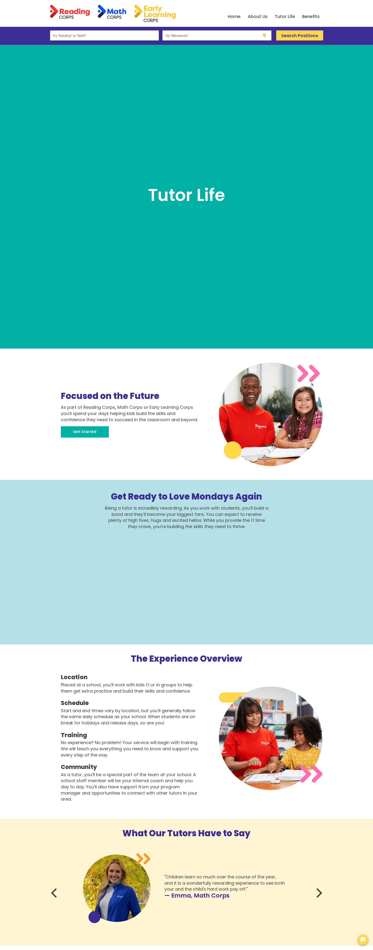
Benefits (311, 16)
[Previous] (55, 893)
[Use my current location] (264, 35)
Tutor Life (285, 16)
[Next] (318, 893)
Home (234, 16)
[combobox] (104, 35)
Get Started (84, 431)
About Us (258, 16)
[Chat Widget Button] (363, 940)
